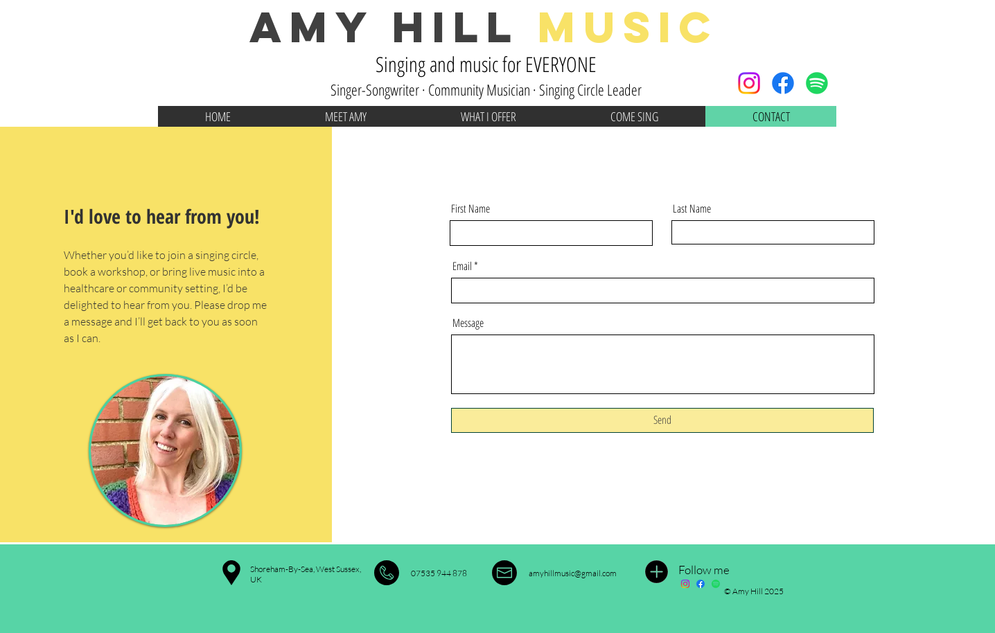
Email (462, 265)
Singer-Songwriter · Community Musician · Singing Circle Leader (486, 89)
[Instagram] (749, 83)
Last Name (692, 208)
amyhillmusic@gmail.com (573, 573)
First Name (470, 208)
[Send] (662, 420)
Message (468, 322)
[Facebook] (783, 83)
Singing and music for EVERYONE (486, 64)
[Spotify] (816, 83)
